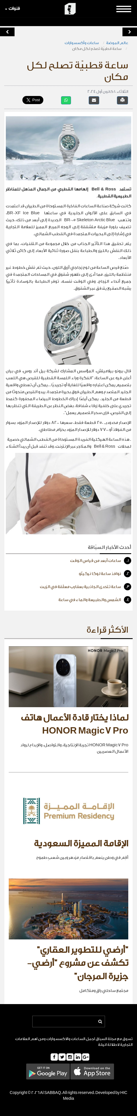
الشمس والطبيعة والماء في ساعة (94, 599)
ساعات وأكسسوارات (82, 43)
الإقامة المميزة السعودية (81, 844)
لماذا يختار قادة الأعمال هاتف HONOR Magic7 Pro (74, 724)
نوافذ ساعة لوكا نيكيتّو (105, 573)
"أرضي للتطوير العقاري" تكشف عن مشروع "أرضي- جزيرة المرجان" (77, 963)
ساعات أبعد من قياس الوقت (100, 560)
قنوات (12, 8)
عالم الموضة (117, 43)
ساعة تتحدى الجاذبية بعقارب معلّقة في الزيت (85, 586)
